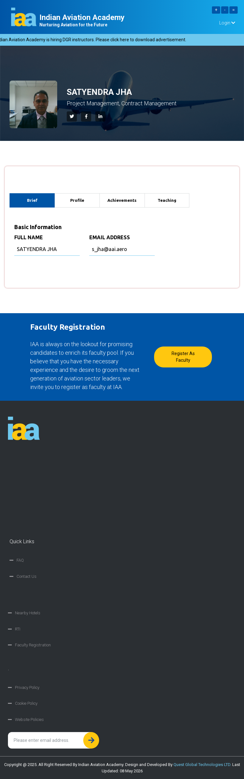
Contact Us (27, 576)
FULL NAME (28, 237)
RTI (17, 629)
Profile (77, 200)
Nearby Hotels (27, 613)
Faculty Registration (33, 645)
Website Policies (29, 719)
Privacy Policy (27, 687)
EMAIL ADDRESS (109, 237)
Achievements (122, 200)
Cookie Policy (26, 703)
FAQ (20, 560)
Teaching (167, 200)
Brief (32, 200)
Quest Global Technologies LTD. (202, 764)
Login (227, 22)
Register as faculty (183, 357)
